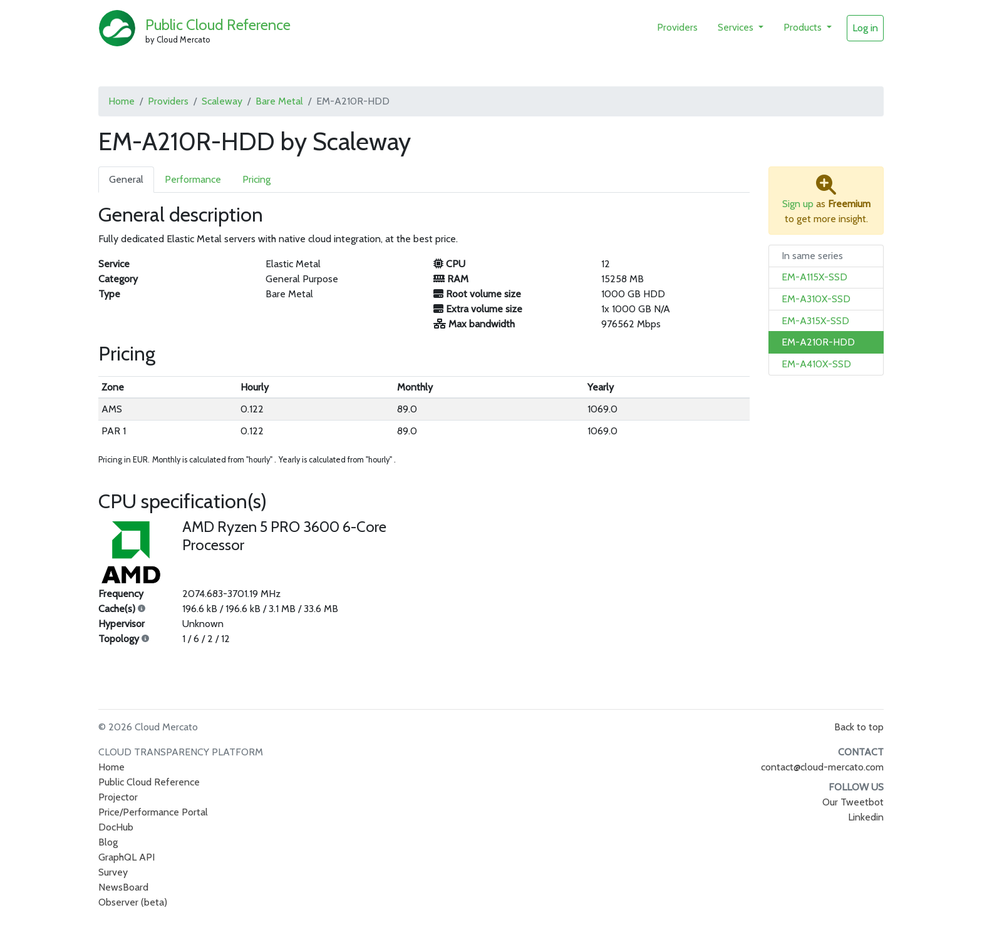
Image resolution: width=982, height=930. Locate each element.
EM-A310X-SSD (816, 299)
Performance (193, 179)
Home (121, 101)
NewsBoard (123, 887)
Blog (108, 842)
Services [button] (737, 27)
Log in (865, 28)
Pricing (256, 179)
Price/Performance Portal (153, 812)
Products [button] (803, 27)
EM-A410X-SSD (816, 364)
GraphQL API (126, 857)
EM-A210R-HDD (818, 342)
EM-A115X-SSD (814, 277)
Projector (118, 797)
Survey (113, 872)
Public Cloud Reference (218, 25)
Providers (677, 27)
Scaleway (222, 101)
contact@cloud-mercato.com (822, 767)
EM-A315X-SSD (815, 321)
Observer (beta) (132, 902)
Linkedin (866, 817)
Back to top (859, 727)
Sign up (798, 204)
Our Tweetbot (853, 802)
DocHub (115, 827)
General (126, 179)
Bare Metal (279, 101)
